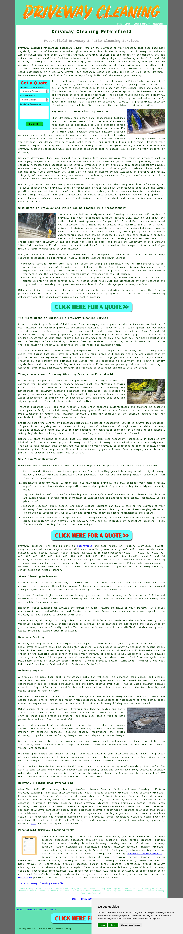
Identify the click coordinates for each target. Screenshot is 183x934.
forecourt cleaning (101, 860)
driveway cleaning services (36, 559)
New (45, 910)
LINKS (127, 24)
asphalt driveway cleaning (119, 847)
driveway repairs (154, 684)
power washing (109, 158)
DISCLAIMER (158, 24)
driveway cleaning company (82, 324)
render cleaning (52, 850)
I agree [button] (102, 925)
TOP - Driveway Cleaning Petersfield (42, 883)
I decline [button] (113, 925)
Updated (53, 910)
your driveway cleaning (117, 449)
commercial (105, 430)
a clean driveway (72, 465)
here (33, 823)
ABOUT (136, 24)
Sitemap (20, 910)
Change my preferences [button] (130, 925)
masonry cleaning (152, 847)
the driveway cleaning (46, 384)
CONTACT (146, 24)
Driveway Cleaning (34, 910)
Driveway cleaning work (34, 546)
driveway (120, 51)
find (28, 789)
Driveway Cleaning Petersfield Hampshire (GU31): (51, 48)
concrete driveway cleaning (145, 853)
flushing (86, 368)
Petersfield (84, 546)
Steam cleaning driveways (35, 620)
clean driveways (153, 806)
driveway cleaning (30, 62)
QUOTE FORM (25, 878)
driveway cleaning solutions (62, 857)
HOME (119, 24)
